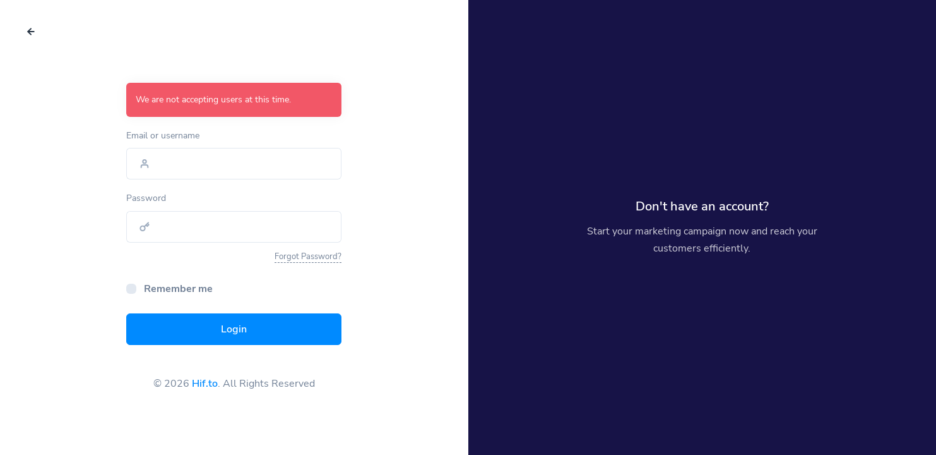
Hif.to (205, 384)
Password (146, 198)
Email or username (162, 136)
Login (234, 329)
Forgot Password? (308, 256)
